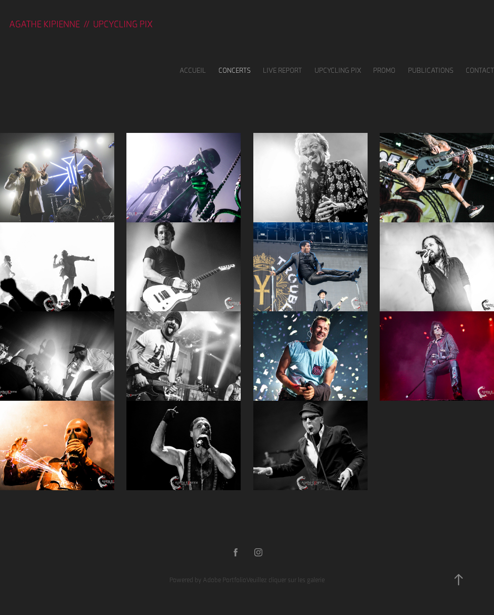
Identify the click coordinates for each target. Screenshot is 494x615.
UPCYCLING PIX (338, 70)
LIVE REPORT (282, 70)
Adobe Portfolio (224, 580)
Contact (480, 70)
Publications (431, 70)
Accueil (192, 70)
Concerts (234, 70)
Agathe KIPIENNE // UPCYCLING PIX (81, 24)
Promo (384, 70)
